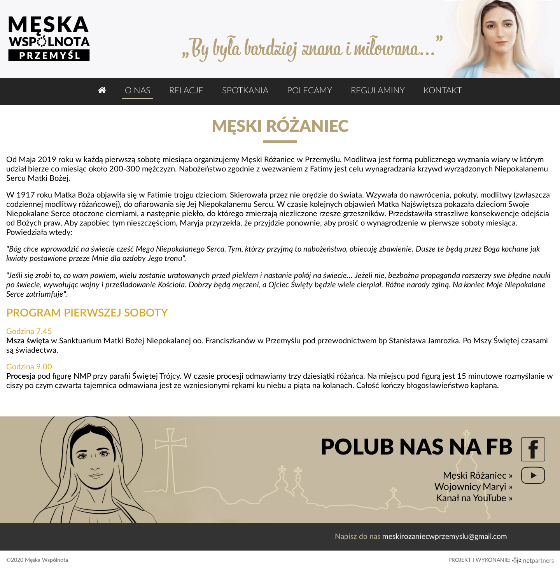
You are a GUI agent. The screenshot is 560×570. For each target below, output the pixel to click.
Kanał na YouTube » (474, 498)
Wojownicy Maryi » (473, 487)
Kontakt (443, 90)
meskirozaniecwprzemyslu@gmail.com (444, 536)
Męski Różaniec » (478, 476)
